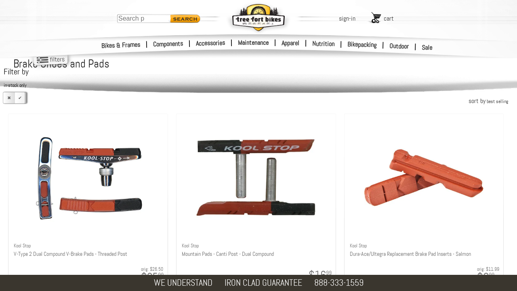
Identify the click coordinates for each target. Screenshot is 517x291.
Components (168, 43)
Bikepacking (362, 44)
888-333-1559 (339, 283)
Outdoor (399, 46)
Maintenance (253, 42)
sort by (488, 101)
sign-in (347, 18)
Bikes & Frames (121, 45)
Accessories (210, 43)
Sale (427, 47)
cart (389, 18)
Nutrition (323, 43)
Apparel (290, 43)
